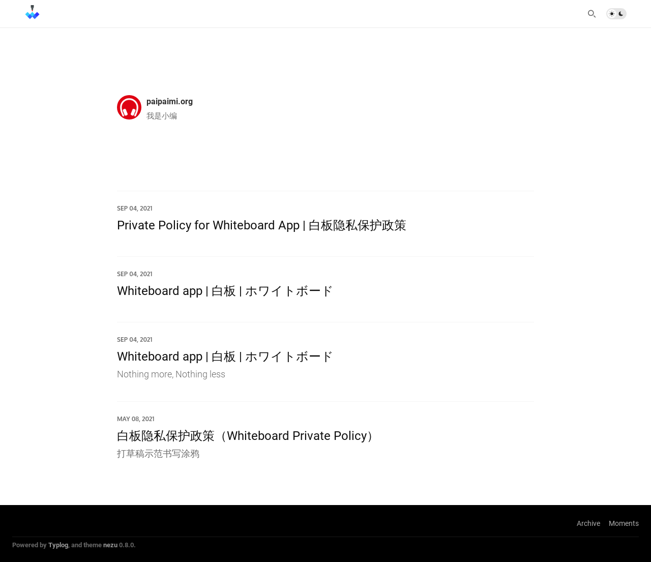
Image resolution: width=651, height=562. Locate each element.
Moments (624, 523)
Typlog (58, 544)
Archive (588, 523)
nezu (110, 544)
